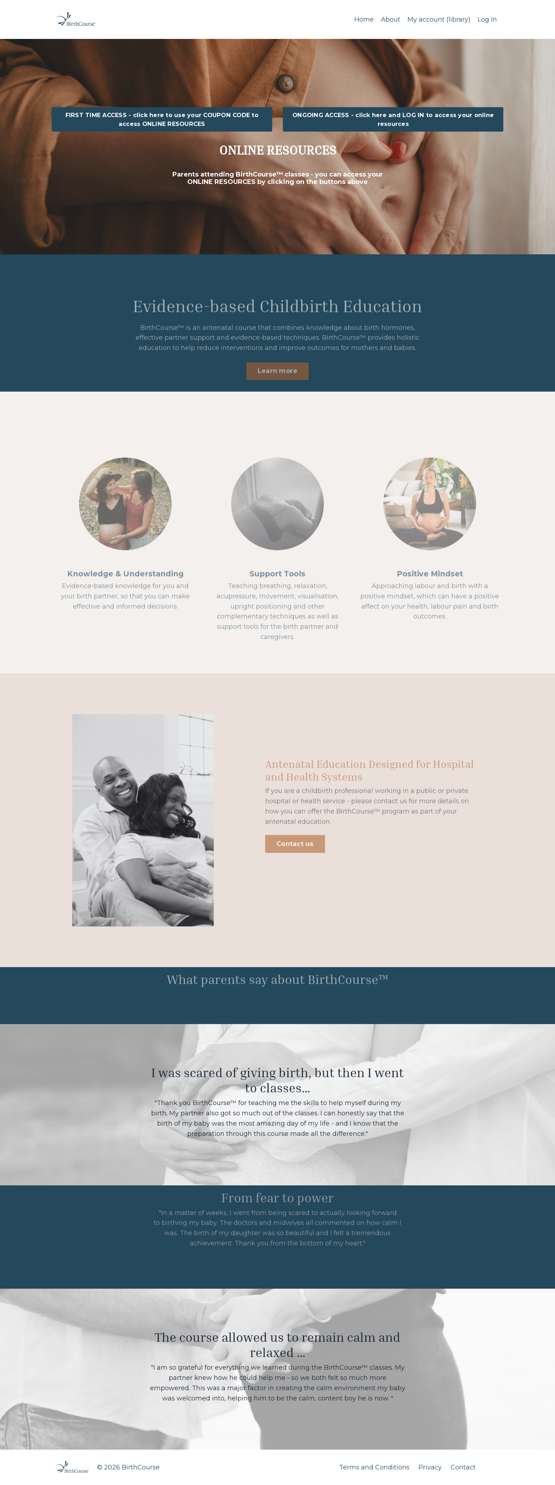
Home (364, 19)
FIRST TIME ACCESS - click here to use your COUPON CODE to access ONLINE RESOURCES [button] (161, 119)
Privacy (430, 1467)
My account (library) (438, 19)
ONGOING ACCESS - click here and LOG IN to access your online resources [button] (393, 119)
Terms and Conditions (374, 1467)
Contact (463, 1467)
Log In (487, 19)
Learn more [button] (278, 383)
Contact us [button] (295, 831)
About (390, 19)
